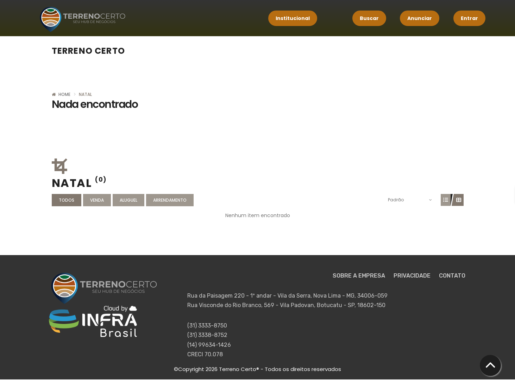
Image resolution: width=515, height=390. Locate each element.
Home (64, 94)
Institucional (293, 18)
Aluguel (128, 200)
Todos (66, 200)
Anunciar (419, 18)
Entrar (469, 18)
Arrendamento (170, 200)
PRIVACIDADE (413, 275)
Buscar (369, 18)
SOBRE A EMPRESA (360, 275)
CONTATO (452, 275)
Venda (97, 200)
